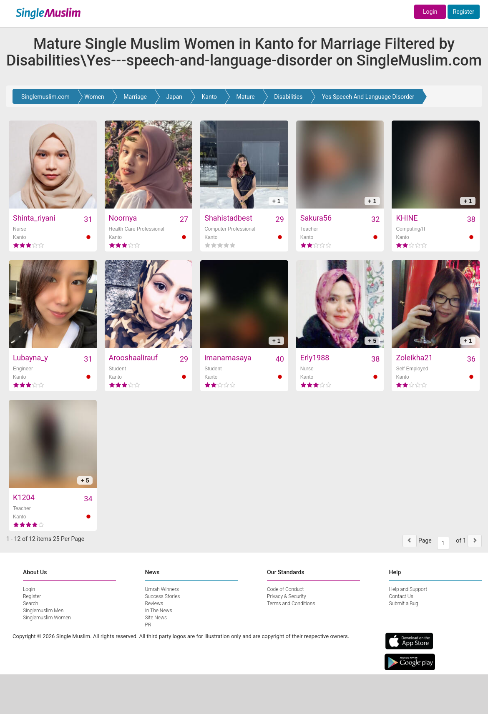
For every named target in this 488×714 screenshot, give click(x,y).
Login (430, 11)
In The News (158, 610)
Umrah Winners (162, 589)
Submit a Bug (403, 603)
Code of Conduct (285, 589)
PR (148, 625)
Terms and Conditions (291, 603)
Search (30, 603)
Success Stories (162, 596)
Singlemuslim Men (43, 610)
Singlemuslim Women (47, 618)
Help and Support (408, 589)
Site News (156, 618)
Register (463, 11)
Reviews (154, 603)
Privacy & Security (286, 596)
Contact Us (401, 596)
